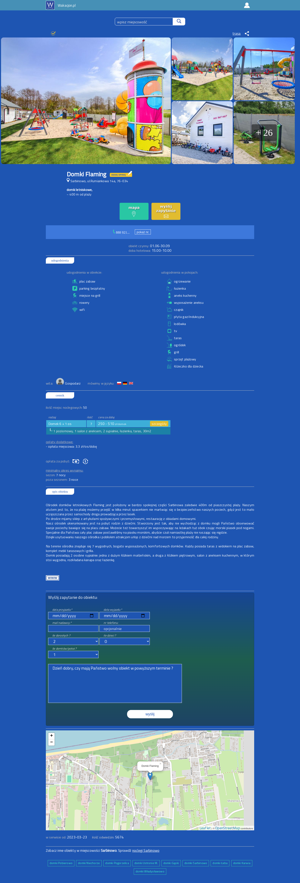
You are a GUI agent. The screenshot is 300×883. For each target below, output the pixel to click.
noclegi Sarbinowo (145, 850)
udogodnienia (60, 260)
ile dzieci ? (110, 635)
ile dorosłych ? (61, 635)
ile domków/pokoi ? (64, 648)
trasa (236, 33)
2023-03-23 (77, 837)
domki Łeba (220, 863)
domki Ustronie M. (146, 863)
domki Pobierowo (61, 863)
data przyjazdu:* (62, 609)
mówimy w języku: (101, 383)
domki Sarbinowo (195, 863)
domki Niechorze (89, 863)
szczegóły (159, 423)
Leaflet (205, 828)
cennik (60, 395)
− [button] (51, 742)
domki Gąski (171, 863)
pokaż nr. (143, 231)
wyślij (150, 714)
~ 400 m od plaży (79, 194)
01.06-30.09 (149, 246)
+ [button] (51, 736)
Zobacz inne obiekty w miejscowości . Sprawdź (89, 850)
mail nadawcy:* (62, 622)
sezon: (56, 474)
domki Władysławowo (150, 871)
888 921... (123, 232)
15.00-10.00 (150, 250)
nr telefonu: (111, 622)
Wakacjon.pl (67, 5)
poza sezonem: (62, 479)
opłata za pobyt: (58, 461)
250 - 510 (112, 423)
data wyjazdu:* (113, 609)
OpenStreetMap (227, 828)
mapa (150, 732)
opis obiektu (60, 491)
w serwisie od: (56, 837)
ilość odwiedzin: (108, 837)
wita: (50, 383)
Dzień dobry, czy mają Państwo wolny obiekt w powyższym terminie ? (115, 683)
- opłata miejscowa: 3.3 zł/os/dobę (71, 446)
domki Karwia (241, 863)
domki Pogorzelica (117, 863)
